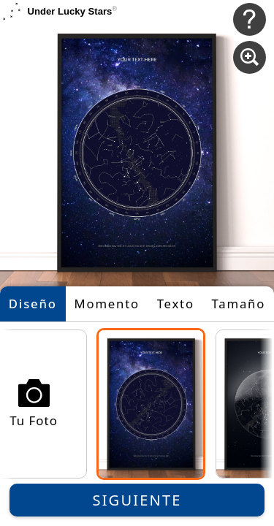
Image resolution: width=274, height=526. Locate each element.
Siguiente (137, 500)
